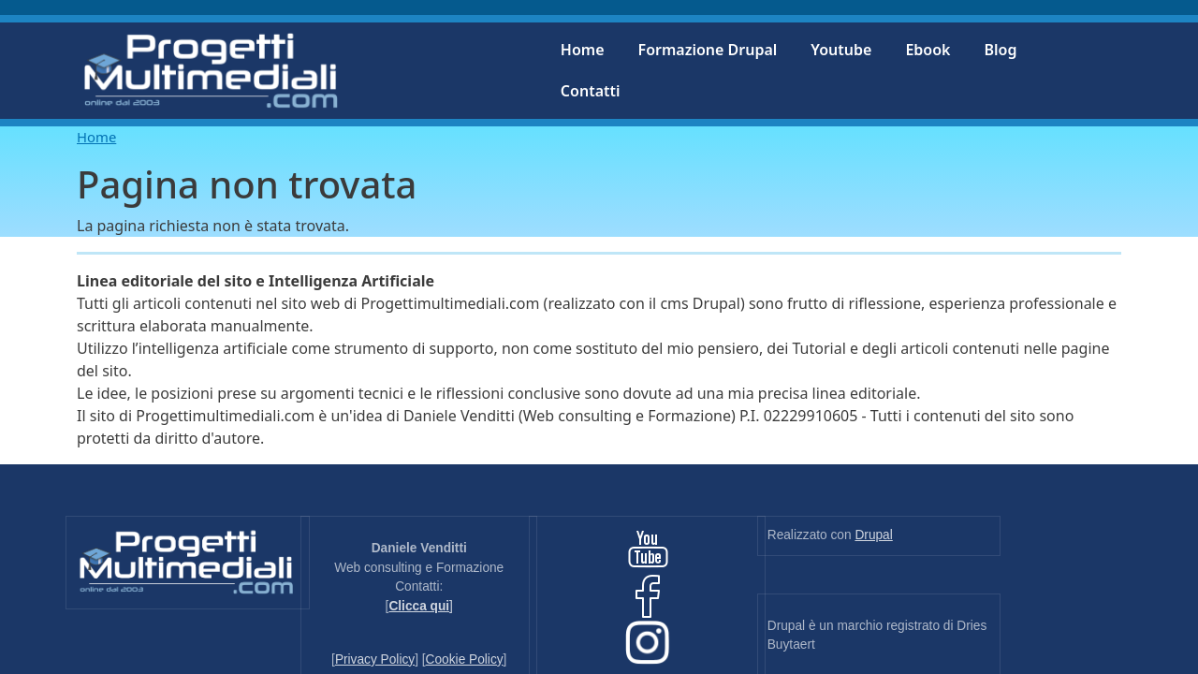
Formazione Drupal (708, 49)
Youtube (841, 49)
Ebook (927, 49)
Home (583, 49)
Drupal (873, 535)
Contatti (591, 91)
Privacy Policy (375, 659)
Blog (1000, 49)
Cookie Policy (465, 659)
